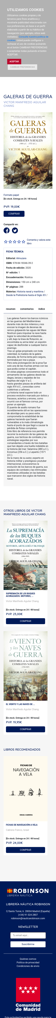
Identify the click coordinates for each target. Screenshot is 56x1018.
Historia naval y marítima (30, 291)
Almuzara (21, 258)
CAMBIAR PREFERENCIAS (22, 67)
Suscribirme (28, 944)
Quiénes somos (28, 959)
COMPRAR (14, 213)
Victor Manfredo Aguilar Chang (22, 601)
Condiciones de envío (28, 966)
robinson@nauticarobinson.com (28, 918)
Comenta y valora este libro (38, 241)
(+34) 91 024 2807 (28, 914)
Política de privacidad (28, 962)
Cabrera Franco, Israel (17, 830)
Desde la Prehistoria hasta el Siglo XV (26, 295)
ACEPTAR (14, 61)
